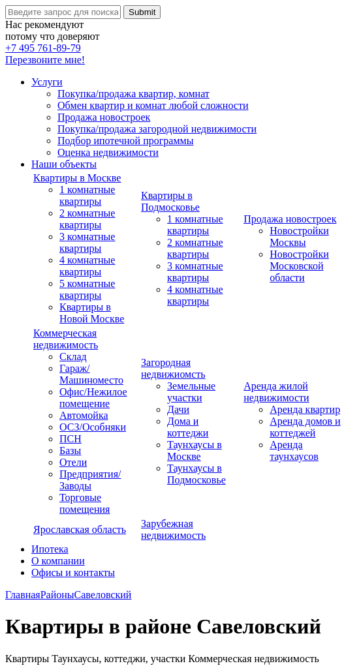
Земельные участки (191, 391)
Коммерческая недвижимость (65, 338)
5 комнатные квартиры (87, 289)
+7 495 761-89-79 (43, 47)
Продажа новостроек (103, 117)
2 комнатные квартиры (87, 218)
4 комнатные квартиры (87, 265)
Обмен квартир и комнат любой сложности (152, 105)
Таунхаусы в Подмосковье (196, 474)
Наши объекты (64, 164)
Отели (73, 462)
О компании (58, 560)
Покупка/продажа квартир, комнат (133, 93)
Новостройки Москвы (299, 236)
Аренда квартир (305, 409)
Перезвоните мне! (45, 59)
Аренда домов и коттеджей (305, 427)
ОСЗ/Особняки (92, 427)
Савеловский (103, 594)
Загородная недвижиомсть (173, 368)
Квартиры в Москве (77, 177)
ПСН (70, 438)
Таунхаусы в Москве (194, 450)
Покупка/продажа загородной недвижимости (157, 128)
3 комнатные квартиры (87, 242)
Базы (70, 450)
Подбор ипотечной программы (125, 140)
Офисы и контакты (73, 572)
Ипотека (50, 549)
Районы (57, 594)
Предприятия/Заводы (90, 479)
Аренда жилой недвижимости (276, 391)
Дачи (178, 409)
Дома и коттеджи (187, 427)
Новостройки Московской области (299, 266)
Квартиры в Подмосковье (170, 201)
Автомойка (83, 415)
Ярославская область (79, 529)
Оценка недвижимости (108, 152)
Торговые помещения (84, 503)
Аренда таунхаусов (294, 450)
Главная (22, 594)
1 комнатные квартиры (87, 195)
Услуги (47, 81)
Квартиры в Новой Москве (91, 312)
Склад (73, 356)
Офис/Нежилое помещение (93, 397)
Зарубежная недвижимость (173, 529)
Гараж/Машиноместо (91, 374)
